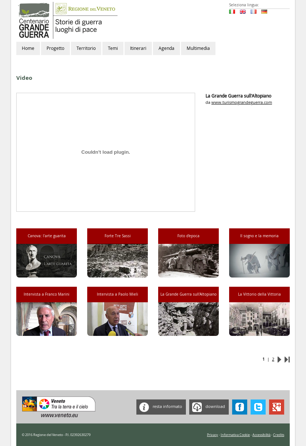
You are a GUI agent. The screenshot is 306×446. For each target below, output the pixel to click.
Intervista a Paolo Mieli (117, 294)
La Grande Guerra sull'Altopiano (188, 294)
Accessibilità (261, 435)
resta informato (159, 407)
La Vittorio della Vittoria (259, 294)
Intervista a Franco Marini (46, 294)
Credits (278, 435)
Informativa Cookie (235, 435)
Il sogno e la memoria (259, 236)
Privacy (212, 435)
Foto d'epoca (188, 236)
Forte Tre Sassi (118, 236)
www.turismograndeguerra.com (241, 102)
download (207, 407)
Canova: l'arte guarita (47, 236)
